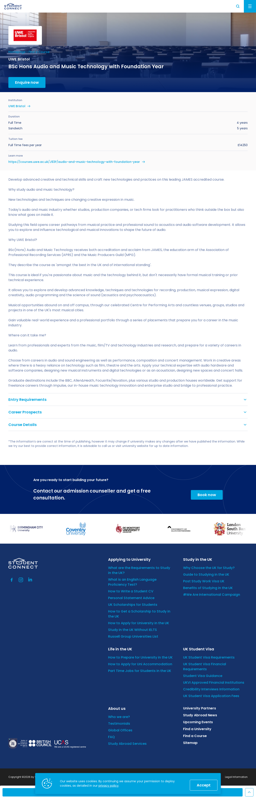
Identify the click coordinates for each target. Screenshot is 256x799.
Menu (250, 6)
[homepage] (13, 6)
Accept (204, 785)
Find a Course (38, 52)
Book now (207, 494)
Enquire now (27, 82)
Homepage (17, 52)
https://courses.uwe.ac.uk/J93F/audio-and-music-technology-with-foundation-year (74, 162)
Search (238, 6)
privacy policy (108, 786)
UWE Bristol (16, 106)
